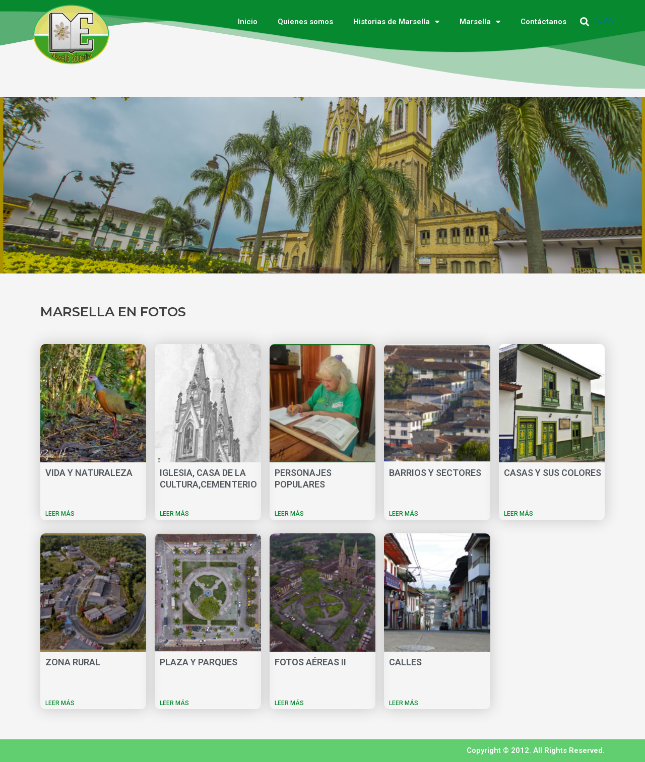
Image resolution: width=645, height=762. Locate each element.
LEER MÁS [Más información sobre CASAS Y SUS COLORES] (518, 513)
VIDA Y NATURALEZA (89, 472)
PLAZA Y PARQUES (198, 662)
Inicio (247, 21)
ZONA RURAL (72, 662)
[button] (584, 22)
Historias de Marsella (396, 22)
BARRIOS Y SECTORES (435, 472)
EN (597, 22)
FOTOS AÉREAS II (310, 662)
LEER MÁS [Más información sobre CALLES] (403, 703)
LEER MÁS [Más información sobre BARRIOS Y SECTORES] (403, 513)
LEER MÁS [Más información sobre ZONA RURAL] (60, 703)
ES (608, 22)
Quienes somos (305, 21)
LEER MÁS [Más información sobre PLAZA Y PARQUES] (174, 703)
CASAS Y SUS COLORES (552, 472)
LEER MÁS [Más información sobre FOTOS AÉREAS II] (289, 703)
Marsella (480, 22)
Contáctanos (543, 21)
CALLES (405, 662)
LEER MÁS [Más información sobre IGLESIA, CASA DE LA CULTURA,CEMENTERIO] (174, 513)
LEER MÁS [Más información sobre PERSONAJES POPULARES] (289, 513)
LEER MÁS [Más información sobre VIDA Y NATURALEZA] (60, 513)
